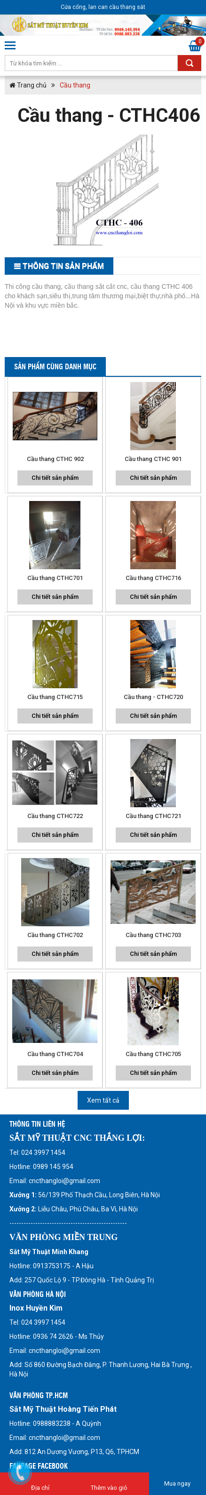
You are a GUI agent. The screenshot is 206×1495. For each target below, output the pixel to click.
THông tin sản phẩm (63, 266)
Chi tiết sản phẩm (55, 477)
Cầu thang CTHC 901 (153, 458)
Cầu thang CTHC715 (55, 696)
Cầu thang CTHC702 (55, 934)
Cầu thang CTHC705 (153, 1054)
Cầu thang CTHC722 (55, 815)
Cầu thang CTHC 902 (55, 458)
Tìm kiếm (189, 63)
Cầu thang (75, 85)
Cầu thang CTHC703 (153, 934)
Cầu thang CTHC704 (55, 1054)
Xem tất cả (103, 1100)
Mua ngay (177, 1483)
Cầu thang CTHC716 (153, 577)
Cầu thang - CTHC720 (153, 696)
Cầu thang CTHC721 (153, 815)
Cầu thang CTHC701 (55, 577)
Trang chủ (28, 85)
